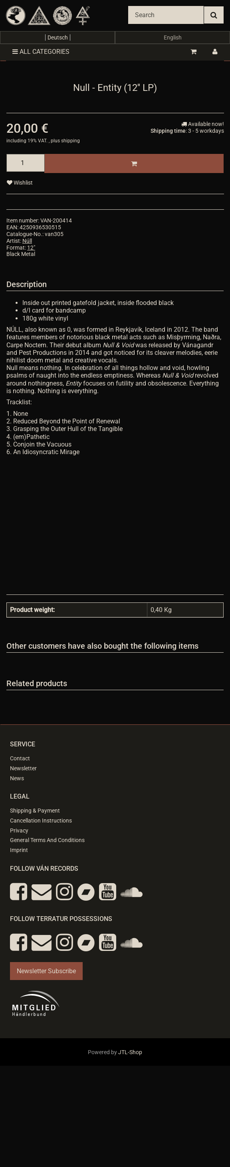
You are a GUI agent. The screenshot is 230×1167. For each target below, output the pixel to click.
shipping (70, 141)
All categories (40, 51)
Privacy (19, 830)
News (17, 778)
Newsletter (23, 768)
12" (31, 247)
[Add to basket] (134, 163)
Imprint (19, 850)
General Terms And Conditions (47, 840)
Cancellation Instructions (41, 820)
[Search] (166, 15)
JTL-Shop (130, 1052)
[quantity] (25, 163)
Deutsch (58, 37)
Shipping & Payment (35, 810)
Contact (20, 758)
